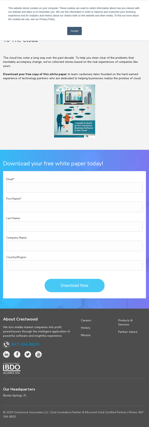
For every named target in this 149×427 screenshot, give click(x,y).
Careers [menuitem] (86, 320)
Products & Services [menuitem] (125, 322)
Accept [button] (74, 31)
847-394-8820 (25, 344)
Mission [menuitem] (86, 335)
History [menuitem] (85, 328)
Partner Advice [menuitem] (127, 332)
